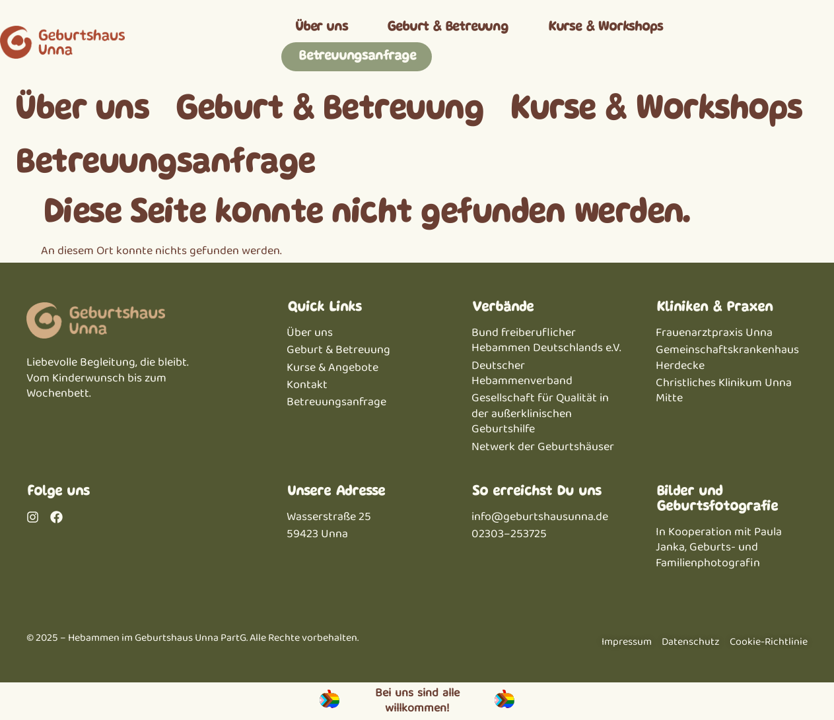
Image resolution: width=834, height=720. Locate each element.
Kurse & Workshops (604, 27)
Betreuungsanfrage (356, 56)
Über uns (321, 27)
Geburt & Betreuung (446, 27)
